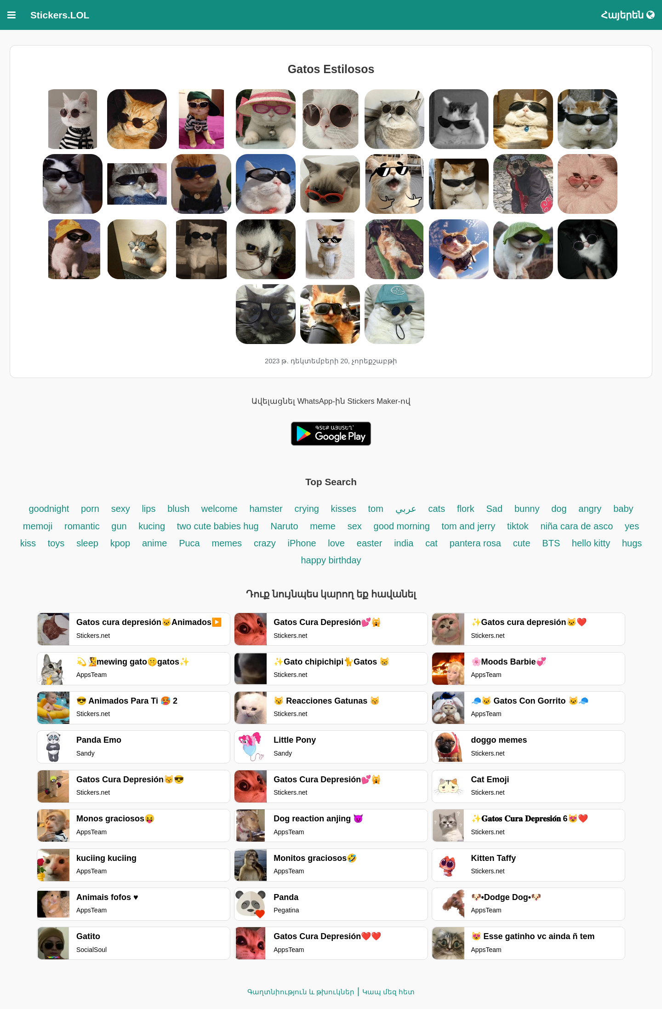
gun (120, 526)
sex (355, 526)
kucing (151, 526)
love (336, 543)
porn (90, 509)
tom (375, 509)
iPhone (303, 543)
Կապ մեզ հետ (388, 992)
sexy (122, 509)
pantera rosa (475, 543)
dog (558, 509)
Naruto (284, 526)
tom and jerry (468, 526)
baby (623, 509)
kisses (345, 509)
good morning (403, 526)
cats (436, 509)
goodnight (50, 509)
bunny (527, 509)
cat (431, 543)
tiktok (518, 526)
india (403, 543)
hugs (632, 543)
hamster (266, 509)
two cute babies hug (218, 526)
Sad (494, 509)
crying (308, 509)
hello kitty (591, 543)
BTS (552, 543)
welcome (219, 509)
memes (227, 543)
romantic (83, 526)
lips (148, 509)
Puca (189, 543)
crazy (265, 543)
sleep (87, 543)
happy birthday (331, 560)
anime (154, 543)
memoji (37, 526)
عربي (406, 509)
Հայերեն (628, 15)
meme (323, 526)
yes (632, 526)
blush (178, 509)
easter (369, 543)
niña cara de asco (576, 526)
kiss (29, 543)
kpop (120, 543)
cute (522, 543)
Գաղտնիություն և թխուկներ (300, 992)
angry (589, 509)
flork (465, 509)
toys (56, 543)
